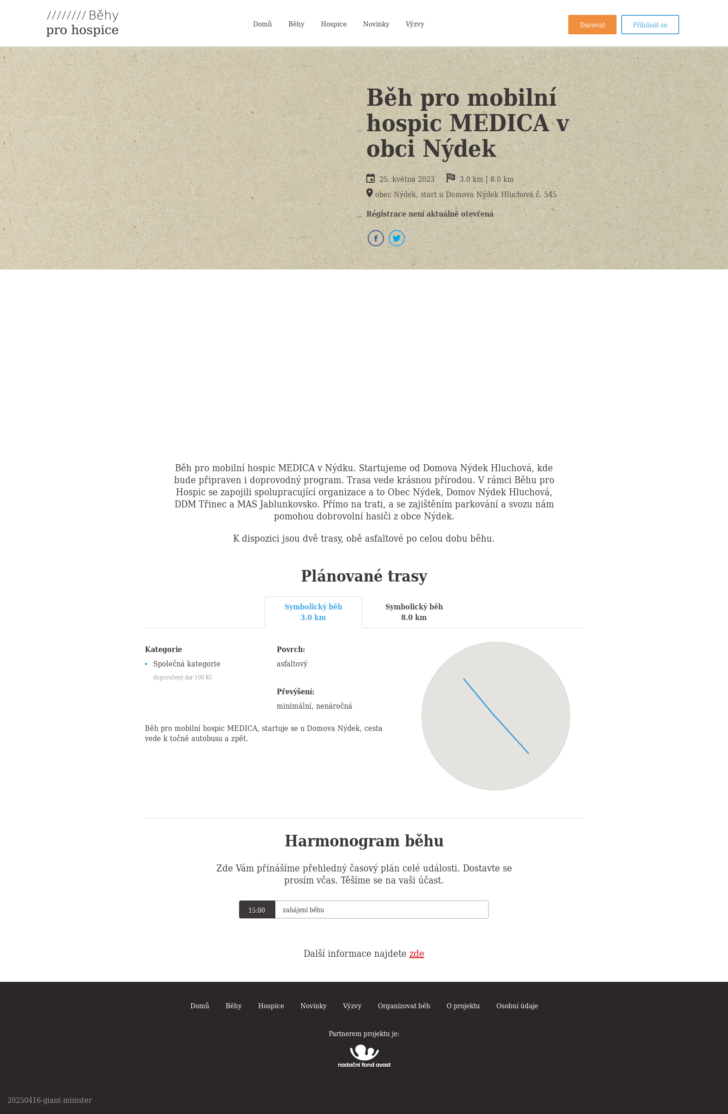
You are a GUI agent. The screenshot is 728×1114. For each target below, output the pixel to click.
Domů (262, 23)
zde (417, 952)
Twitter (397, 238)
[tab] (313, 612)
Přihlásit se (650, 24)
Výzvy (415, 23)
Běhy (296, 23)
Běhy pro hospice (82, 23)
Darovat (592, 24)
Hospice (334, 23)
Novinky (376, 23)
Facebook (376, 238)
